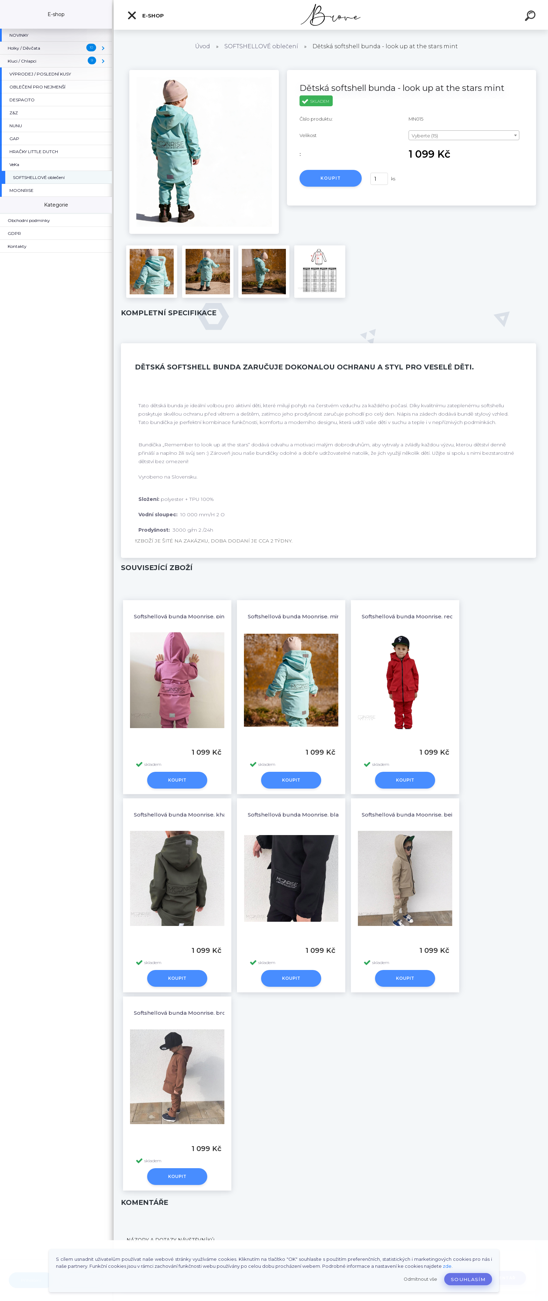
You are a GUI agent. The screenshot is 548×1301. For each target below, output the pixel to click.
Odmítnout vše (420, 1279)
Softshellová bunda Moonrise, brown (184, 1013)
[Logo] (331, 14)
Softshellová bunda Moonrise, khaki (182, 815)
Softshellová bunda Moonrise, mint (295, 616)
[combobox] (464, 135)
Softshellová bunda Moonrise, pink (181, 616)
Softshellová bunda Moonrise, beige (411, 815)
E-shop (145, 15)
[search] (531, 17)
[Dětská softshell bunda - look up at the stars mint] (204, 72)
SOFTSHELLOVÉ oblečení (261, 46)
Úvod (202, 46)
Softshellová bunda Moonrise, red (408, 616)
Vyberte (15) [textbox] (425, 135)
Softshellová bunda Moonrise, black (296, 815)
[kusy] (379, 179)
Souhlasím (468, 1279)
